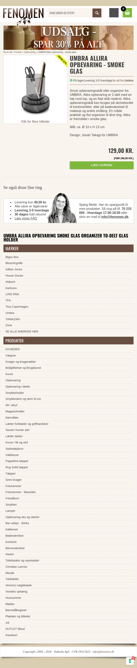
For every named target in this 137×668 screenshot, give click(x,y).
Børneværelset (14, 548)
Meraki (9, 573)
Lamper (10, 510)
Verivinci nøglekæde (18, 585)
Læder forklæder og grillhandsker (26, 423)
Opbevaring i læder (17, 386)
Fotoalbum (12, 498)
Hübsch (10, 281)
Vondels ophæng (16, 591)
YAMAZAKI (12, 319)
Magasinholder (14, 411)
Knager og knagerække (20, 361)
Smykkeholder (14, 392)
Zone (8, 325)
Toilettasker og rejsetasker (22, 560)
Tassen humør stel (17, 430)
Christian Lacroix (16, 566)
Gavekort (11, 635)
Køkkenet (11, 529)
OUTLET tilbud (15, 628)
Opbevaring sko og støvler (22, 517)
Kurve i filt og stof (16, 442)
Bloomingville (14, 263)
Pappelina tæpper (17, 461)
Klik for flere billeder (35, 121)
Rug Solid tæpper (16, 467)
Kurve (9, 374)
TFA (8, 300)
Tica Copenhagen (16, 306)
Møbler (10, 604)
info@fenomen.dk (115, 216)
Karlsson (11, 288)
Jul (7, 622)
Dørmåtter (12, 417)
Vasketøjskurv (14, 448)
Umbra (9, 313)
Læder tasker (14, 436)
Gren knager (13, 479)
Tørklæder (12, 579)
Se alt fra (122, 80)
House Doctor (14, 275)
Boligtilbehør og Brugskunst (23, 367)
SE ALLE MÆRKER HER (21, 331)
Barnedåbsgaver (16, 610)
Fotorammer (13, 486)
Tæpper (10, 473)
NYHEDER (12, 349)
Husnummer (13, 597)
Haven (9, 554)
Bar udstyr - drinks (17, 523)
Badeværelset (14, 535)
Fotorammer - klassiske (20, 492)
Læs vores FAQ (26, 218)
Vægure (10, 355)
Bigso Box (12, 257)
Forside (17, 52)
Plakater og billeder (17, 616)
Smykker (11, 504)
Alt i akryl (11, 405)
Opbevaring (29, 52)
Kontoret (10, 542)
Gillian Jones (13, 269)
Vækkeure (12, 455)
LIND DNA (12, 294)
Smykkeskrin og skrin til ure (23, 398)
